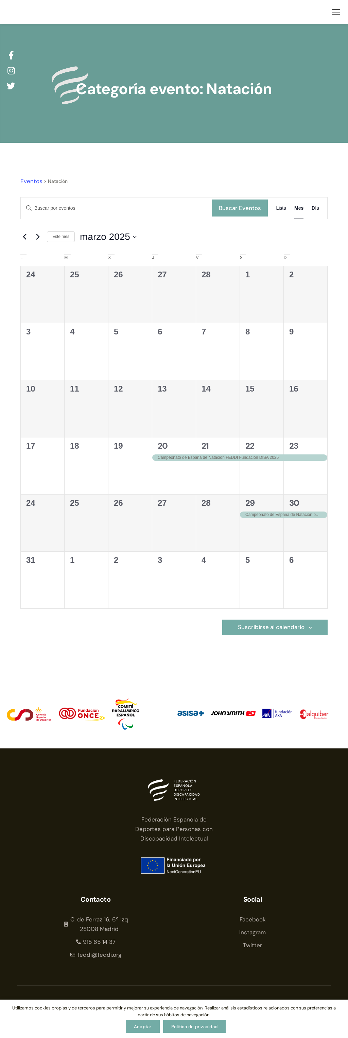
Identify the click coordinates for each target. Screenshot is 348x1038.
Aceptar (143, 1027)
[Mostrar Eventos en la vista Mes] (298, 208)
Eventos (31, 181)
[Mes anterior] (24, 237)
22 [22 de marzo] (250, 445)
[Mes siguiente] (38, 237)
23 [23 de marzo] (293, 445)
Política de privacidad (194, 1027)
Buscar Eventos (240, 208)
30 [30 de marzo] (294, 503)
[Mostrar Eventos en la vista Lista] (281, 208)
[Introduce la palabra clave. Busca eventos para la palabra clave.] (116, 208)
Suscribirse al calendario (271, 628)
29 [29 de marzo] (250, 503)
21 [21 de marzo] (205, 445)
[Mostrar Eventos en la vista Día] (315, 208)
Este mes (60, 236)
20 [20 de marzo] (163, 445)
